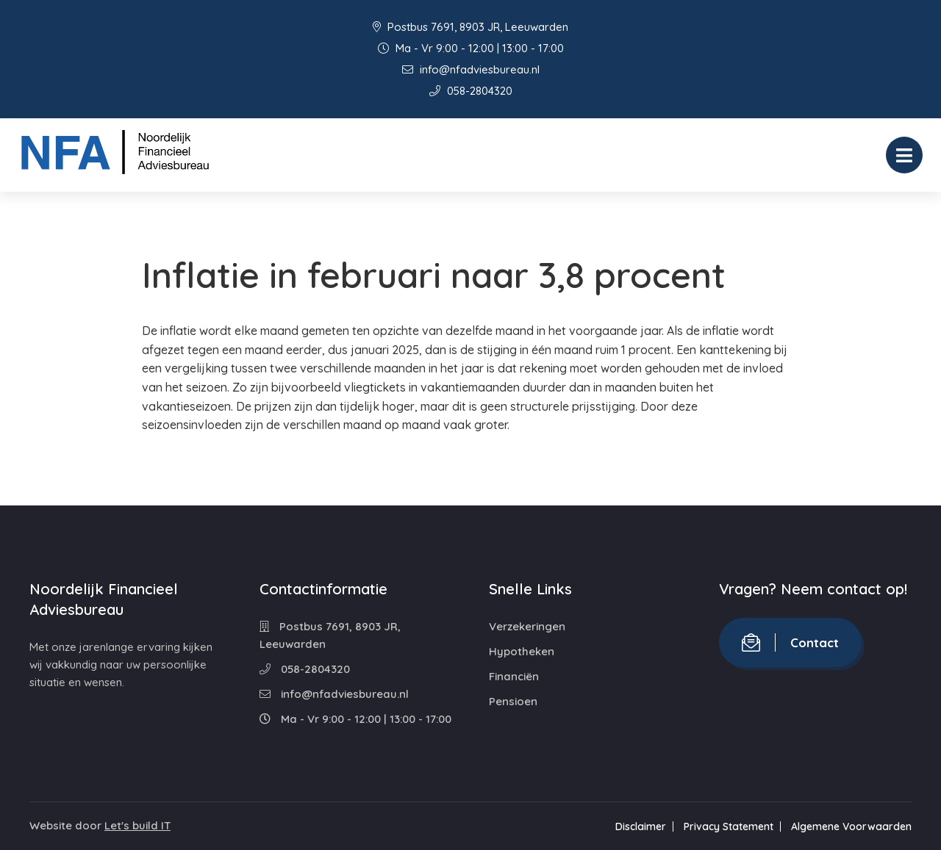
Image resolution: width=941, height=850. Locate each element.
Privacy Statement (728, 826)
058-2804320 (470, 91)
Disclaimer (640, 826)
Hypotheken (521, 651)
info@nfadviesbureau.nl (471, 69)
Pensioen (513, 701)
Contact (790, 642)
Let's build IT (137, 825)
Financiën (514, 676)
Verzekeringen (527, 626)
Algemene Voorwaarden (851, 826)
